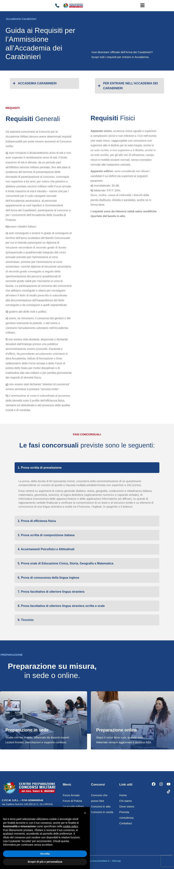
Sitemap (116, 860)
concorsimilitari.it (100, 860)
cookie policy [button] (70, 826)
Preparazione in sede (27, 730)
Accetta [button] (45, 853)
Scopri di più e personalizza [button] (45, 861)
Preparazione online (116, 730)
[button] (142, 5)
